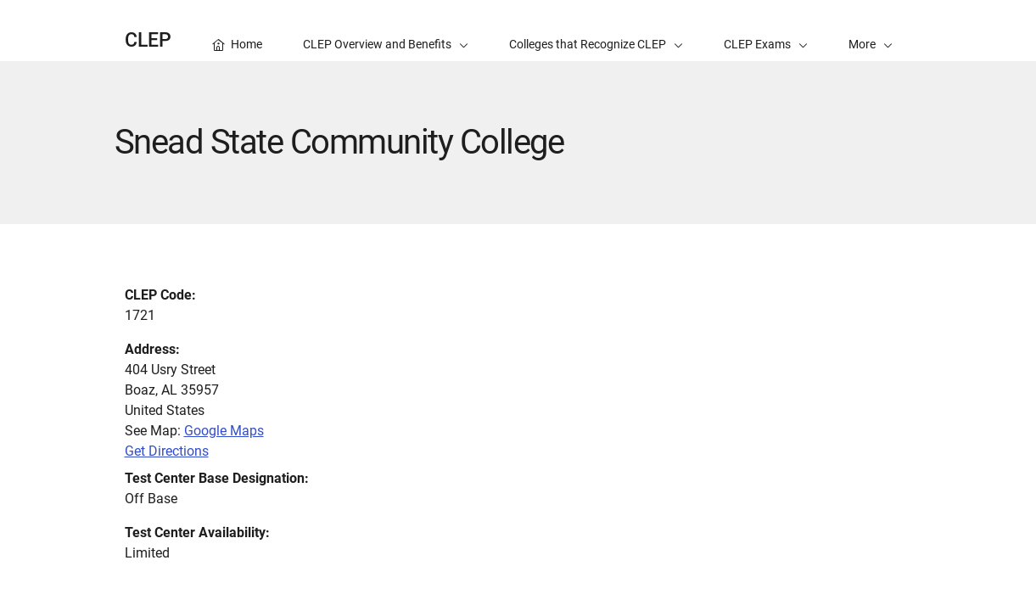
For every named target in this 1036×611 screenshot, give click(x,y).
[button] (870, 30)
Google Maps (224, 431)
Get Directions (167, 451)
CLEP (148, 40)
